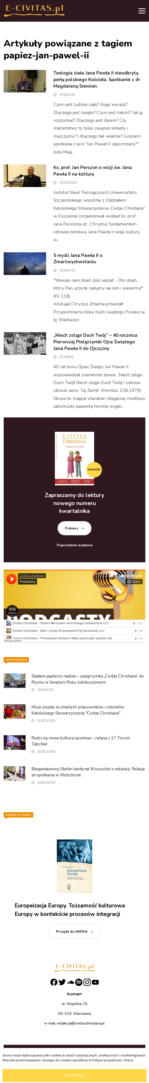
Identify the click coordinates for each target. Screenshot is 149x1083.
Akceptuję (74, 1075)
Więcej (128, 1060)
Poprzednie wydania (74, 545)
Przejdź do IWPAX (72, 931)
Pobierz (72, 528)
